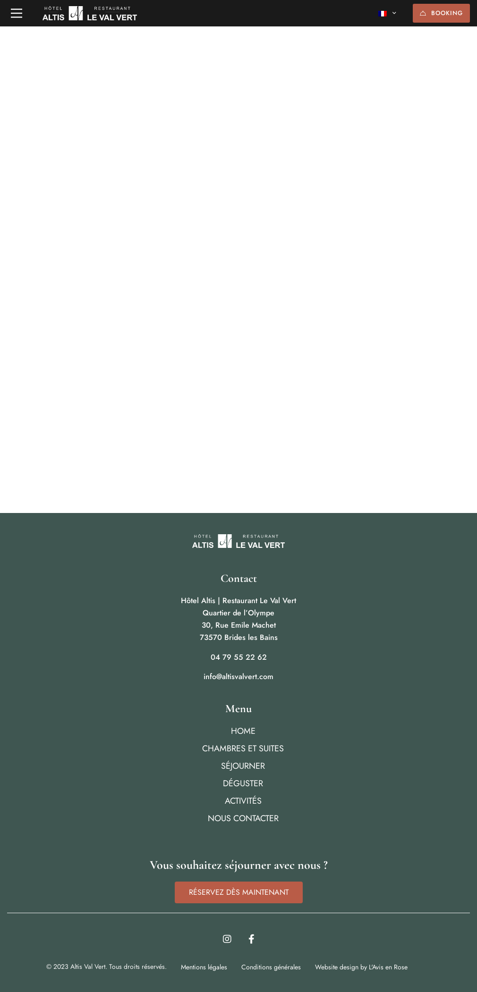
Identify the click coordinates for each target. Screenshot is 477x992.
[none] (387, 13)
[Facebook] (251, 939)
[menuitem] (387, 13)
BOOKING (441, 12)
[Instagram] (227, 939)
